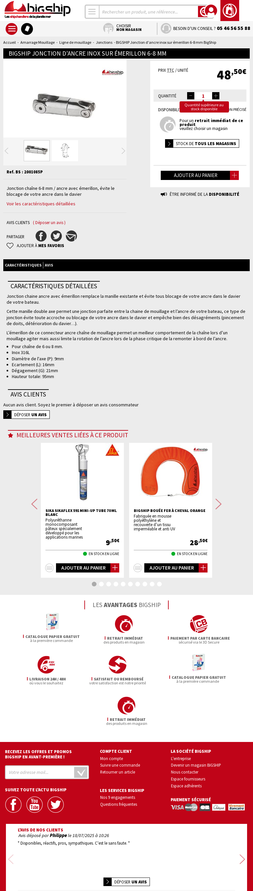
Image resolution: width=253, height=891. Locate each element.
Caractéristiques (23, 284)
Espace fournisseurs (188, 757)
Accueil (9, 42)
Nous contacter (184, 750)
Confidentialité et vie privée (96, 867)
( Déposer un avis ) (49, 242)
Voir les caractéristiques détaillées (41, 223)
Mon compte (111, 737)
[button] (215, 95)
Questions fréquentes (118, 782)
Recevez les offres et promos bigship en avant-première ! (38, 733)
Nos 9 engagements (117, 775)
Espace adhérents (186, 764)
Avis (49, 284)
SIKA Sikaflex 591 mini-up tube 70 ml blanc (81, 532)
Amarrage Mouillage (37, 42)
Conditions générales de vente (154, 867)
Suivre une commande (120, 744)
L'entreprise (181, 737)
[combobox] (92, 12)
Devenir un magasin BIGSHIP (196, 744)
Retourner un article (117, 750)
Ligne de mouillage (75, 42)
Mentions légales (87, 877)
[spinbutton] (203, 95)
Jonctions (104, 42)
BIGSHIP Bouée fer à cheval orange (170, 530)
